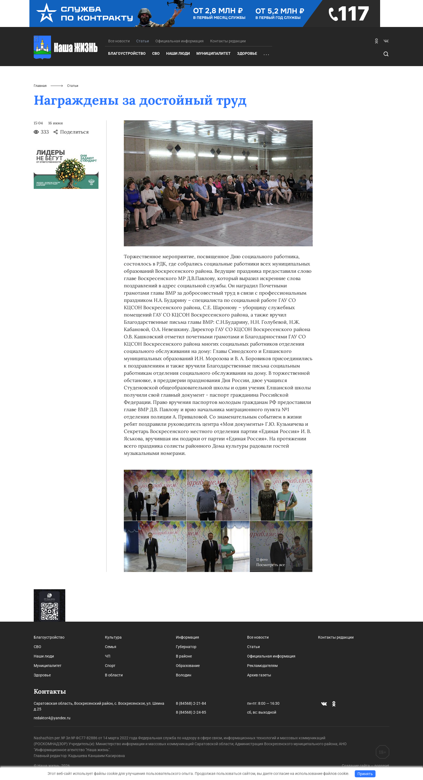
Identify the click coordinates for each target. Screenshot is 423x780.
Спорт (110, 665)
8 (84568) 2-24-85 (191, 712)
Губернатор (186, 647)
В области (114, 675)
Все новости (119, 41)
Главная (40, 86)
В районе (184, 656)
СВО (156, 53)
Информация (187, 637)
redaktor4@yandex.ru (52, 718)
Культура (113, 637)
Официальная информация (179, 41)
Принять (365, 774)
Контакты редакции (228, 41)
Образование (188, 665)
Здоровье (247, 53)
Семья (110, 647)
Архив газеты (259, 675)
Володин (183, 675)
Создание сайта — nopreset (365, 766)
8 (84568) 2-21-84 (191, 703)
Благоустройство (127, 53)
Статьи (253, 647)
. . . (266, 53)
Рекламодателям (262, 665)
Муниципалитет (213, 53)
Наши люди (178, 53)
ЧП (107, 656)
